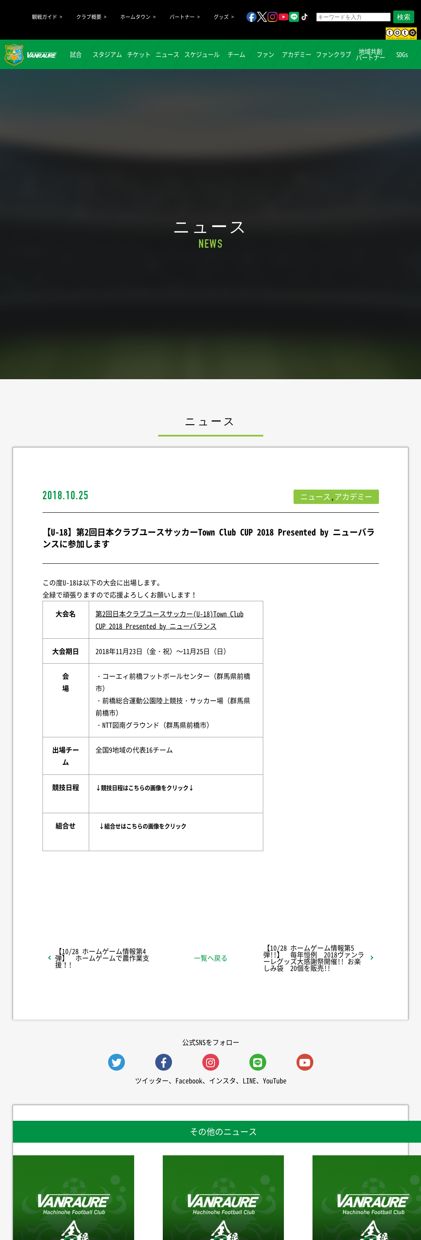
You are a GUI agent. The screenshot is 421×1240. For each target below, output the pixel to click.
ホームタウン (135, 16)
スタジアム (107, 54)
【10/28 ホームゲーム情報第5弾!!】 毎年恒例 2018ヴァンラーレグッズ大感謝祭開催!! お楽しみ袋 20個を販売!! (313, 958)
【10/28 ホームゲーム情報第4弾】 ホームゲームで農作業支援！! (102, 958)
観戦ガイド (44, 16)
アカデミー (296, 54)
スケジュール (202, 54)
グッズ (221, 16)
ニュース (167, 54)
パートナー (182, 16)
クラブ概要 (88, 16)
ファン (265, 54)
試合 (76, 54)
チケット (139, 54)
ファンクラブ (333, 54)
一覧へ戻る (211, 958)
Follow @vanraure (295, 892)
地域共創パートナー (370, 54)
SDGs (402, 54)
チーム (236, 54)
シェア (109, 892)
